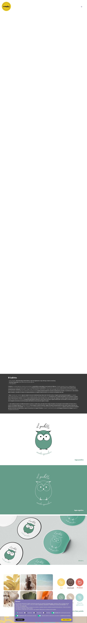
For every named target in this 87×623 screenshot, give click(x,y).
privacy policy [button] (50, 603)
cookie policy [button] (24, 605)
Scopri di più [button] (20, 619)
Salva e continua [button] (66, 619)
